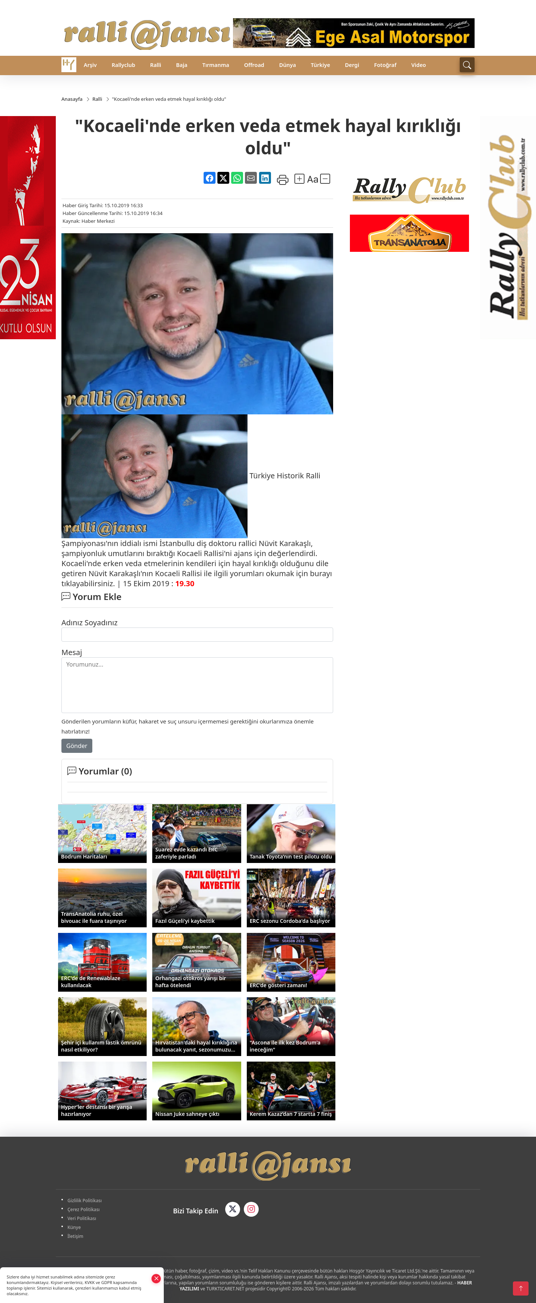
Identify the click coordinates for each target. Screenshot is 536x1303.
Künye (75, 1227)
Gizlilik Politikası (85, 1200)
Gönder (76, 746)
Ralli (155, 64)
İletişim (76, 1236)
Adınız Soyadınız (89, 622)
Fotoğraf (385, 64)
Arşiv (90, 64)
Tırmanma (215, 64)
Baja (181, 64)
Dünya (287, 64)
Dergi (352, 64)
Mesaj (71, 652)
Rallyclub (123, 64)
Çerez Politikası (84, 1209)
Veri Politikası (82, 1218)
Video (418, 64)
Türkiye (320, 64)
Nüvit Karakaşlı (285, 543)
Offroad (254, 64)
